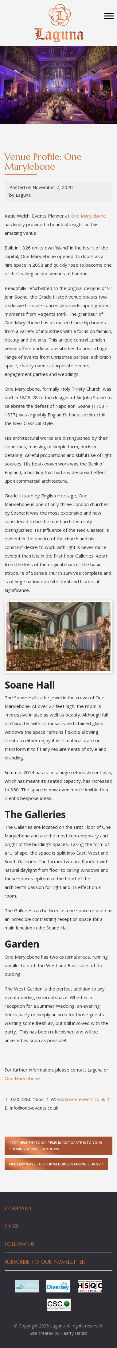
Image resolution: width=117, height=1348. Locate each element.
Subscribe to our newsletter (45, 1261)
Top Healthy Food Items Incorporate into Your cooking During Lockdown (55, 1145)
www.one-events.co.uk (81, 1099)
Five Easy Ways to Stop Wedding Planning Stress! (56, 1164)
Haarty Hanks (73, 1333)
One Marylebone (88, 216)
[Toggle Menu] (109, 16)
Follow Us (19, 1243)
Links (11, 1226)
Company (18, 1208)
